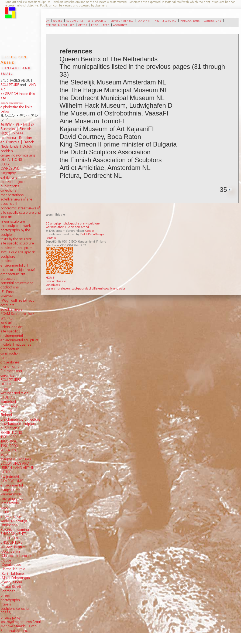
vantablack (53, 285)
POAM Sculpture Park (17, 313)
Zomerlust (8, 401)
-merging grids (12, 498)
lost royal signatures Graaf (21, 621)
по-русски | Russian (16, 137)
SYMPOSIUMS (12, 480)
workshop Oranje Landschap (14, 522)
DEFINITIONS (11, 159)
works (57, 20)
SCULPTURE (10, 84)
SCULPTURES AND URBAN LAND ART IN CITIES (18, 468)
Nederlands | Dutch (16, 146)
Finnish (24, 128)
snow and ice (11, 516)
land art (144, 20)
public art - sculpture (17, 247)
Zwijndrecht (10, 476)
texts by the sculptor (16, 238)
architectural (165, 20)
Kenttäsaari (9, 406)
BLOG (5, 164)
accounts (120, 24)
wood (4, 507)
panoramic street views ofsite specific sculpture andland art (21, 212)
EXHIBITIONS (11, 432)
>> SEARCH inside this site (18, 95)
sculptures (75, 20)
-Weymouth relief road (18, 300)
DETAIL (6, 384)
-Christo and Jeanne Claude (16, 557)
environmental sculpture (20, 340)
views (17, 309)
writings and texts (14, 392)
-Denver (7, 296)
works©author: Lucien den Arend (67, 227)
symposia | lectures (16, 459)
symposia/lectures (60, 24)
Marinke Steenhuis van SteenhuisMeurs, (19, 628)
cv (47, 20)
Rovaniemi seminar (15, 529)
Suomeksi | (9, 128)
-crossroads (10, 503)
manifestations (12, 194)
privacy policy (10, 617)
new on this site (56, 281)
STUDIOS (8, 397)
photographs (10, 599)
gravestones (10, 362)
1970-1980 (9, 436)
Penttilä (51, 238)
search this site (55, 214)
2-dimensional (12, 370)
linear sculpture (13, 221)
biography (8, 172)
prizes (5, 595)
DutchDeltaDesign (92, 234)
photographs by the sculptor (15, 232)
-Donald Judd (11, 564)
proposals (8, 278)
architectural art (13, 273)
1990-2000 (9, 445)
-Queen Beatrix (13, 546)
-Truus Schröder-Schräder (14, 588)
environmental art (14, 265)
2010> (5, 454)
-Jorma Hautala (13, 568)
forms (5, 357)
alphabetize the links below (16, 109)
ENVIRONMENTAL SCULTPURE (14, 535)
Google (89, 231)
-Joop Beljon (10, 551)
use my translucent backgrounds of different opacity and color (85, 288)
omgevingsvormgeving (18, 155)
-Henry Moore (11, 582)
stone (5, 511)
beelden (7, 150)
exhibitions (212, 20)
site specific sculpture (17, 243)
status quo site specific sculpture (18, 254)
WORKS (7, 318)
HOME (50, 277)
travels (6, 604)
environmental (122, 20)
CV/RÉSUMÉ (10, 168)
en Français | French (17, 141)
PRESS (6, 612)
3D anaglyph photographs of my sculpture (73, 223)
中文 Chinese (12, 133)
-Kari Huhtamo (12, 573)
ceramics (8, 375)
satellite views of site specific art (16, 201)
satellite (7, 309)
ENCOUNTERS (12, 542)
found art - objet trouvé (18, 269)
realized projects (13, 181)
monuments (10, 366)
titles (4, 388)
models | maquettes (16, 344)
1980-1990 (9, 441)
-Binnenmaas (11, 494)
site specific (97, 20)
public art (8, 260)
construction (10, 353)
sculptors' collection (15, 608)
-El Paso (7, 291)
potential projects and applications (17, 285)
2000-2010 (9, 450)
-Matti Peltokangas (15, 577)
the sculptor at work (16, 225)
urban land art (12, 326)
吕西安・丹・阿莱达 (18, 124)
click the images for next (12, 102)
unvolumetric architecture (20, 419)
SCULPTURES (11, 379)
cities (82, 24)
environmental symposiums (12, 487)
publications (190, 20)
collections (8, 190)
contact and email (16, 70)
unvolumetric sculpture (18, 423)
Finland (6, 414)
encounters (100, 24)
